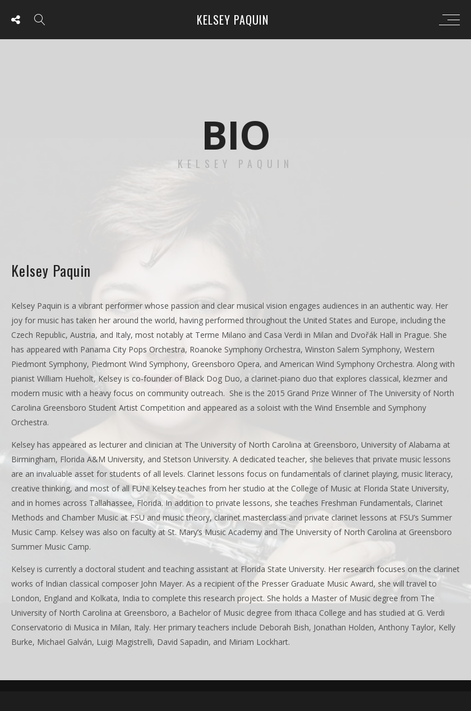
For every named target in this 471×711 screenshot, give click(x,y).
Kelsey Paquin (233, 19)
